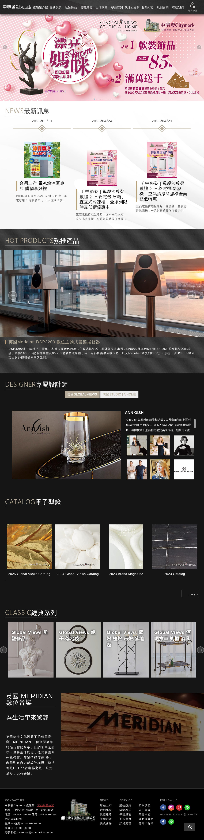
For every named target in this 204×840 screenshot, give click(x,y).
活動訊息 (106, 809)
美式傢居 (106, 823)
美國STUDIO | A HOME (119, 394)
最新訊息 (56, 7)
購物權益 (125, 809)
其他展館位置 (45, 805)
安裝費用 (125, 818)
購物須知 (125, 805)
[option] (42, 160)
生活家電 (101, 7)
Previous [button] (3, 649)
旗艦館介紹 (40, 7)
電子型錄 (145, 809)
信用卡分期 (146, 823)
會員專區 (193, 7)
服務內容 (147, 7)
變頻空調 (117, 7)
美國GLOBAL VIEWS (82, 394)
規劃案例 (163, 7)
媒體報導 (106, 814)
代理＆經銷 (132, 7)
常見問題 (145, 814)
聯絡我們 (178, 7)
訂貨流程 (125, 823)
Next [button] (200, 649)
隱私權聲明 (146, 818)
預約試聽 (145, 805)
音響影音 (86, 7)
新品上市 (106, 805)
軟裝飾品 (71, 7)
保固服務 (125, 814)
